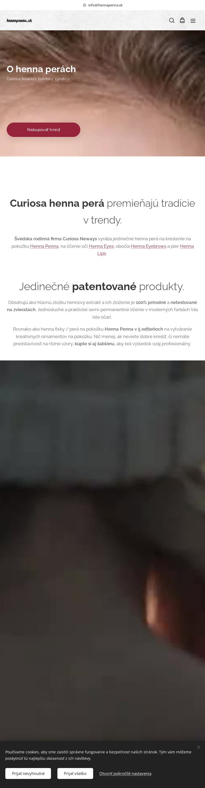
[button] (171, 20)
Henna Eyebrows (148, 246)
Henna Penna (44, 246)
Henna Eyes (101, 246)
